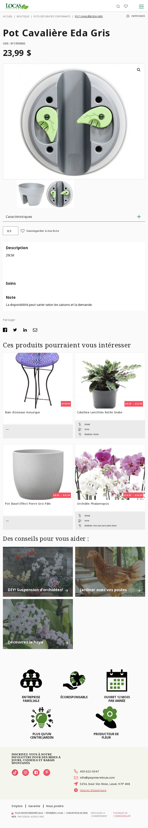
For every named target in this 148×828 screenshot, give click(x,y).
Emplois (17, 806)
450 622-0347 (86, 771)
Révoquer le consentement (99, 814)
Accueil (7, 16)
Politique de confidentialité (121, 814)
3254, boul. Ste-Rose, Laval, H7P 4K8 (102, 784)
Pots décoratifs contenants (52, 16)
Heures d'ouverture (90, 790)
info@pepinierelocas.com (94, 777)
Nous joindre (55, 806)
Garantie (34, 806)
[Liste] (126, 6)
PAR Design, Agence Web (31, 816)
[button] (138, 69)
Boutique (23, 16)
